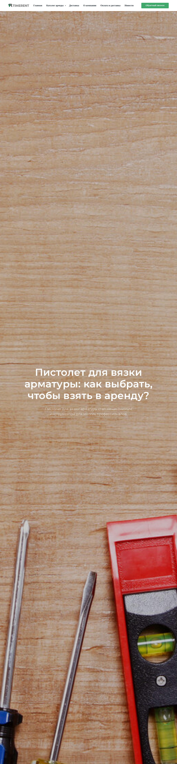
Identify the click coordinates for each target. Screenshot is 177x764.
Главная (37, 5)
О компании (89, 5)
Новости (129, 5)
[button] (155, 5)
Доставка (74, 5)
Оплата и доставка (110, 5)
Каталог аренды (55, 5)
